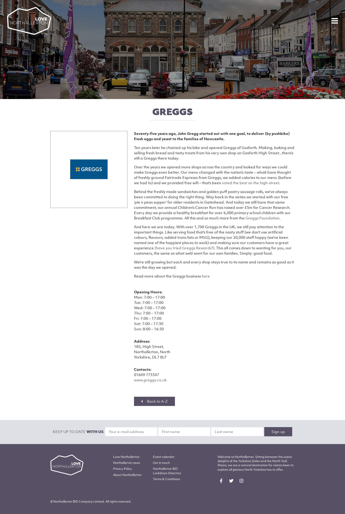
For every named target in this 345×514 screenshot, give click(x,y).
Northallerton (126, 463)
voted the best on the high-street (250, 182)
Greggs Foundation (262, 218)
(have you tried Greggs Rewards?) (184, 248)
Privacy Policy (122, 468)
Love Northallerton (126, 457)
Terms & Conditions (166, 479)
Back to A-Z (154, 401)
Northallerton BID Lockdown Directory (167, 470)
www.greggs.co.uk (150, 380)
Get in (161, 463)
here (206, 276)
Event (163, 457)
